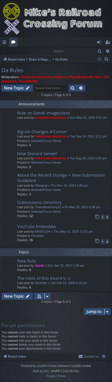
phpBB (41, 366)
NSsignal (41, 185)
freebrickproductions (36, 77)
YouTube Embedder (36, 226)
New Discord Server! (37, 153)
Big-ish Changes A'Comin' (42, 132)
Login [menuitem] (100, 43)
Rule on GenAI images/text (43, 113)
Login (9, 51)
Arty (46, 371)
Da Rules (12, 70)
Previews (37, 236)
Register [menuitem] (109, 43)
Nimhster (41, 283)
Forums (14, 43)
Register (28, 51)
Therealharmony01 (48, 207)
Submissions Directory (39, 202)
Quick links (5, 43)
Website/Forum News (46, 141)
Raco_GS (102, 77)
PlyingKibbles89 (81, 77)
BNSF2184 (42, 231)
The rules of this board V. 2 (43, 278)
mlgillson (60, 77)
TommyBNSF (28, 81)
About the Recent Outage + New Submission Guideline (61, 177)
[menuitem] (106, 60)
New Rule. (27, 261)
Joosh (39, 266)
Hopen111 (9, 81)
